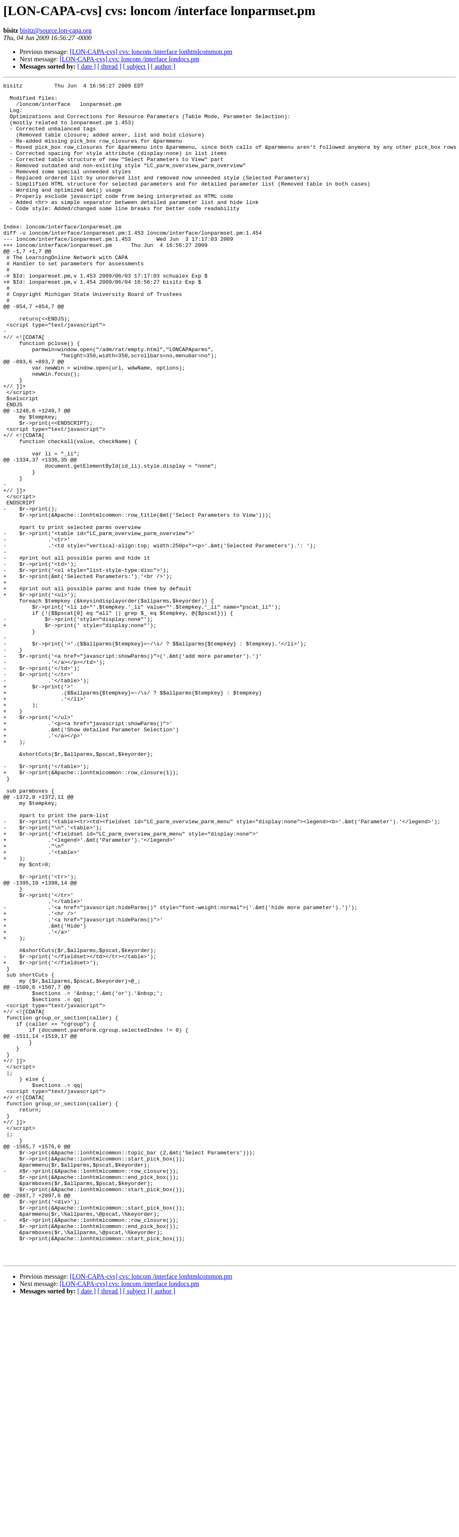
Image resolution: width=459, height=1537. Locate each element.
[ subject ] (136, 66)
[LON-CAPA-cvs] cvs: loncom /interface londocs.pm (129, 59)
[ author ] (163, 66)
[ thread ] (109, 66)
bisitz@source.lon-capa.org (55, 30)
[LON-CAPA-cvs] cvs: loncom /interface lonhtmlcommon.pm (151, 51)
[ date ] (86, 66)
